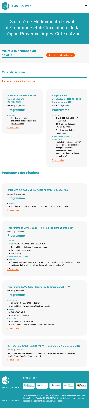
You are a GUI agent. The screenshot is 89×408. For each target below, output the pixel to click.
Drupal (59, 398)
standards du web (41, 401)
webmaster (59, 395)
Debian (32, 398)
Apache (39, 398)
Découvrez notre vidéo (61, 55)
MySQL (46, 398)
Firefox (60, 401)
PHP (52, 398)
